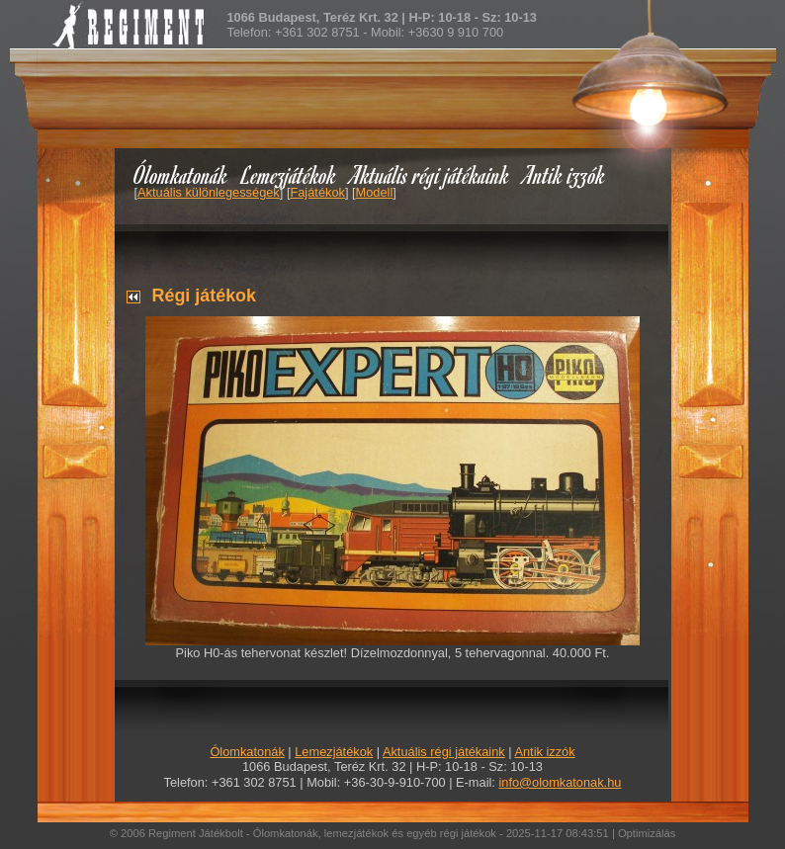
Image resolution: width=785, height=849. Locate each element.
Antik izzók (564, 174)
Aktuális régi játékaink (430, 174)
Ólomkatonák (180, 174)
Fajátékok (317, 192)
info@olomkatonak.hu (559, 782)
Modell (374, 192)
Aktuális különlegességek (208, 192)
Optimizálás (646, 833)
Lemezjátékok (289, 174)
